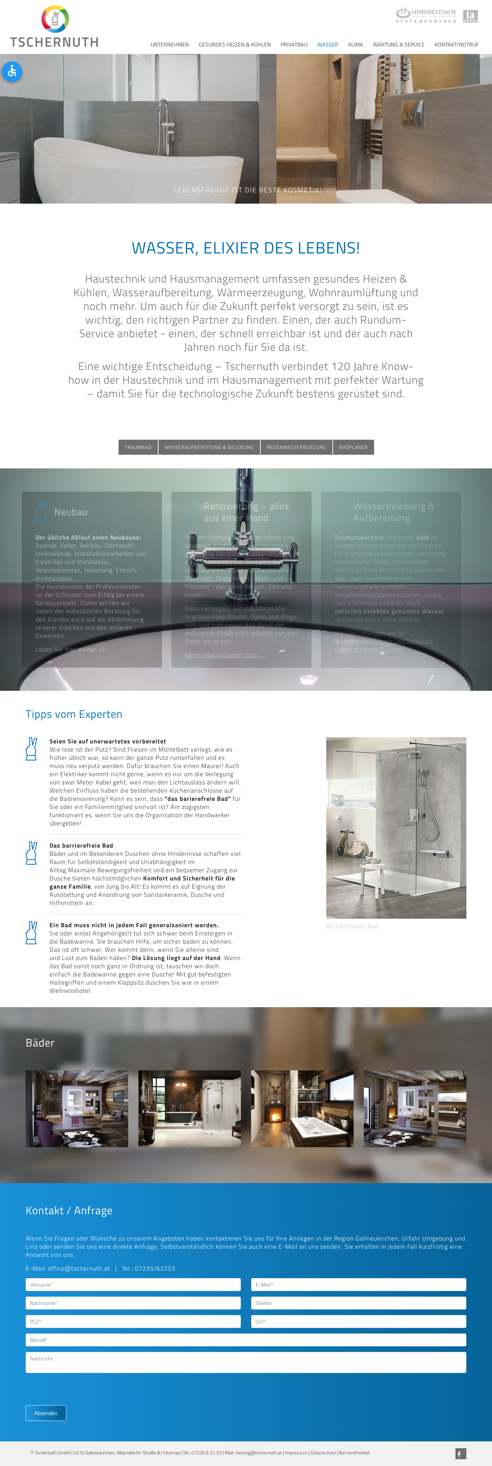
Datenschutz (323, 1452)
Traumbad (138, 447)
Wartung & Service (399, 44)
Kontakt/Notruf (457, 44)
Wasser (327, 44)
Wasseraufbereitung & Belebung (209, 447)
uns (259, 1238)
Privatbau (294, 44)
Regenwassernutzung (296, 447)
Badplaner (353, 447)
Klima (355, 44)
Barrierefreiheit (354, 1452)
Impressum (296, 1452)
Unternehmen (170, 44)
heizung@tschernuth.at (258, 1452)
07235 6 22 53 (206, 1452)
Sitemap (171, 1452)
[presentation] (77, 1392)
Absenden (46, 1413)
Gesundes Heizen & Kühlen (235, 44)
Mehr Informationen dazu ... (223, 654)
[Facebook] (460, 1453)
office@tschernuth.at (79, 1268)
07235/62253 (155, 1268)
